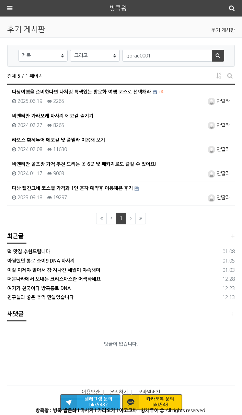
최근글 (15, 236)
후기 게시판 (223, 30)
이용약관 (91, 392)
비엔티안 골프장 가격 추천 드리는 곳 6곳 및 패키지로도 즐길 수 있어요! (84, 164)
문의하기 (119, 392)
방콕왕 (118, 8)
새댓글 (15, 314)
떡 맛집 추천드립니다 (28, 251)
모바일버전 (149, 392)
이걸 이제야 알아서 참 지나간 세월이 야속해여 (53, 270)
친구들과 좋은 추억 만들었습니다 (40, 297)
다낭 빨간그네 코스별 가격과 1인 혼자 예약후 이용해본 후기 (72, 188)
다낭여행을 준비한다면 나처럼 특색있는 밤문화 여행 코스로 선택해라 (81, 91)
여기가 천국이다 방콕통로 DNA (39, 288)
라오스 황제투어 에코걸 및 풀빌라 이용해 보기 (58, 140)
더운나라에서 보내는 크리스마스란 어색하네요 (54, 279)
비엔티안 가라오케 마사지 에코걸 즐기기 (52, 116)
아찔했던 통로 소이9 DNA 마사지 (41, 260)
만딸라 (219, 101)
